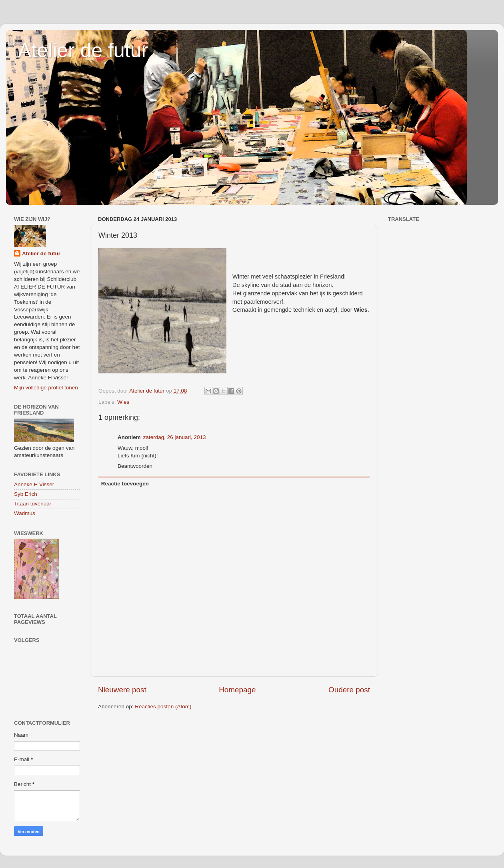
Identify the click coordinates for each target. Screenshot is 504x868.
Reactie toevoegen (125, 484)
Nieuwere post (122, 690)
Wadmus (24, 513)
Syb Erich (25, 494)
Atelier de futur (83, 50)
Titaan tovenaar (32, 504)
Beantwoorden (135, 466)
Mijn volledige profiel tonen (46, 388)
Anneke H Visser (34, 484)
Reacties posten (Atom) (163, 707)
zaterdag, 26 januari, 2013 (174, 437)
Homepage (237, 690)
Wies (123, 402)
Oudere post (349, 690)
